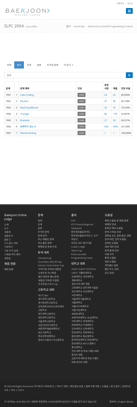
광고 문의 (115, 386)
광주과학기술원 (90, 287)
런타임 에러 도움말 (114, 228)
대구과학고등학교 (46, 313)
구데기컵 (42, 269)
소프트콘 (42, 272)
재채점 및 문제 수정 (47, 246)
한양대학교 (92, 339)
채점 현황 (8, 269)
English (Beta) (125, 401)
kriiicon (42, 265)
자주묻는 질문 (111, 265)
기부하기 (8, 246)
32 (114, 94)
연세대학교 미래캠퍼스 (82, 324)
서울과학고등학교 (46, 321)
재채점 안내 (110, 224)
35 (114, 107)
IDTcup (58, 261)
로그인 (130, 3)
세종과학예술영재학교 (49, 328)
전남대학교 (77, 332)
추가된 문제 (52, 65)
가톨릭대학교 (85, 272)
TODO (20, 390)
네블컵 (58, 269)
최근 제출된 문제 (46, 239)
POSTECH (91, 269)
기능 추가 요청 (11, 250)
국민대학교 (77, 291)
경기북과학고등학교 (47, 302)
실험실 (7, 258)
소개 (6, 224)
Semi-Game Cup (55, 265)
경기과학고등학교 (46, 299)
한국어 (113, 401)
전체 (9, 65)
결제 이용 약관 (93, 386)
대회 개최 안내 (112, 246)
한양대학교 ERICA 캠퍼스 (84, 343)
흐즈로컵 (42, 284)
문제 (40, 220)
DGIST (75, 269)
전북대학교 (88, 332)
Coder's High (78, 246)
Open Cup (76, 250)
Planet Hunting (28, 133)
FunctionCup (45, 258)
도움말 (109, 215)
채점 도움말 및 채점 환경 (116, 220)
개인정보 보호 (76, 386)
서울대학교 (77, 302)
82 (105, 113)
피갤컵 (55, 280)
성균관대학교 (78, 313)
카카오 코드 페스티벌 (81, 243)
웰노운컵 (54, 276)
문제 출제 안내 (112, 250)
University (79, 26)
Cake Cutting (27, 94)
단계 (29, 65)
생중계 (7, 232)
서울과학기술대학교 (81, 299)
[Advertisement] (68, 49)
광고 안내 (109, 272)
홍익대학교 (77, 347)
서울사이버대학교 (80, 306)
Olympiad (76, 228)
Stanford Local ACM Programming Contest (110, 26)
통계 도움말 (110, 257)
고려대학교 (77, 287)
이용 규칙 (109, 254)
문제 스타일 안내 (113, 231)
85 (114, 101)
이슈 (13, 390)
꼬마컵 (50, 269)
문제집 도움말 (111, 243)
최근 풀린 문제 (45, 243)
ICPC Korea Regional (82, 224)
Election (24, 101)
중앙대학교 (77, 336)
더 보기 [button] (68, 65)
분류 (39, 65)
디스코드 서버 (11, 243)
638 (106, 126)
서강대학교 (77, 295)
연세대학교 (88, 321)
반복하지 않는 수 (28, 126)
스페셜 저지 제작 (12, 254)
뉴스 (6, 228)
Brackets (25, 120)
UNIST (75, 272)
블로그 (7, 239)
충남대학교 (88, 336)
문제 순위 (42, 235)
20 (105, 94)
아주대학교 (77, 321)
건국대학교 (88, 276)
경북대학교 (77, 280)
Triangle (24, 113)
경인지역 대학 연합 (81, 284)
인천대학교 (77, 328)
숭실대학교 (92, 317)
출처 (68, 26)
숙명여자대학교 (79, 317)
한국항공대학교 (79, 339)
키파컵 (48, 280)
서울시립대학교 (79, 310)
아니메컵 (51, 272)
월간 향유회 (43, 276)
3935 (115, 126)
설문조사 (8, 235)
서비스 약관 (62, 386)
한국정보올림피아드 (80, 231)
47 (105, 101)
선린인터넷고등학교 (47, 325)
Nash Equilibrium (29, 107)
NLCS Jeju (43, 295)
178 (115, 113)
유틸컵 (41, 280)
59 (114, 120)
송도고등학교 (44, 332)
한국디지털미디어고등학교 (51, 340)
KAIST (82, 269)
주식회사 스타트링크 (44, 386)
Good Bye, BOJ (46, 261)
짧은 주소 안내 (112, 269)
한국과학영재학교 (46, 336)
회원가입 (120, 3)
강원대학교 (77, 276)
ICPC (73, 220)
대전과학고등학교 (46, 317)
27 (105, 120)
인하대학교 (88, 328)
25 (105, 107)
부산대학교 (88, 291)
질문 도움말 (110, 261)
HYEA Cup (52, 284)
